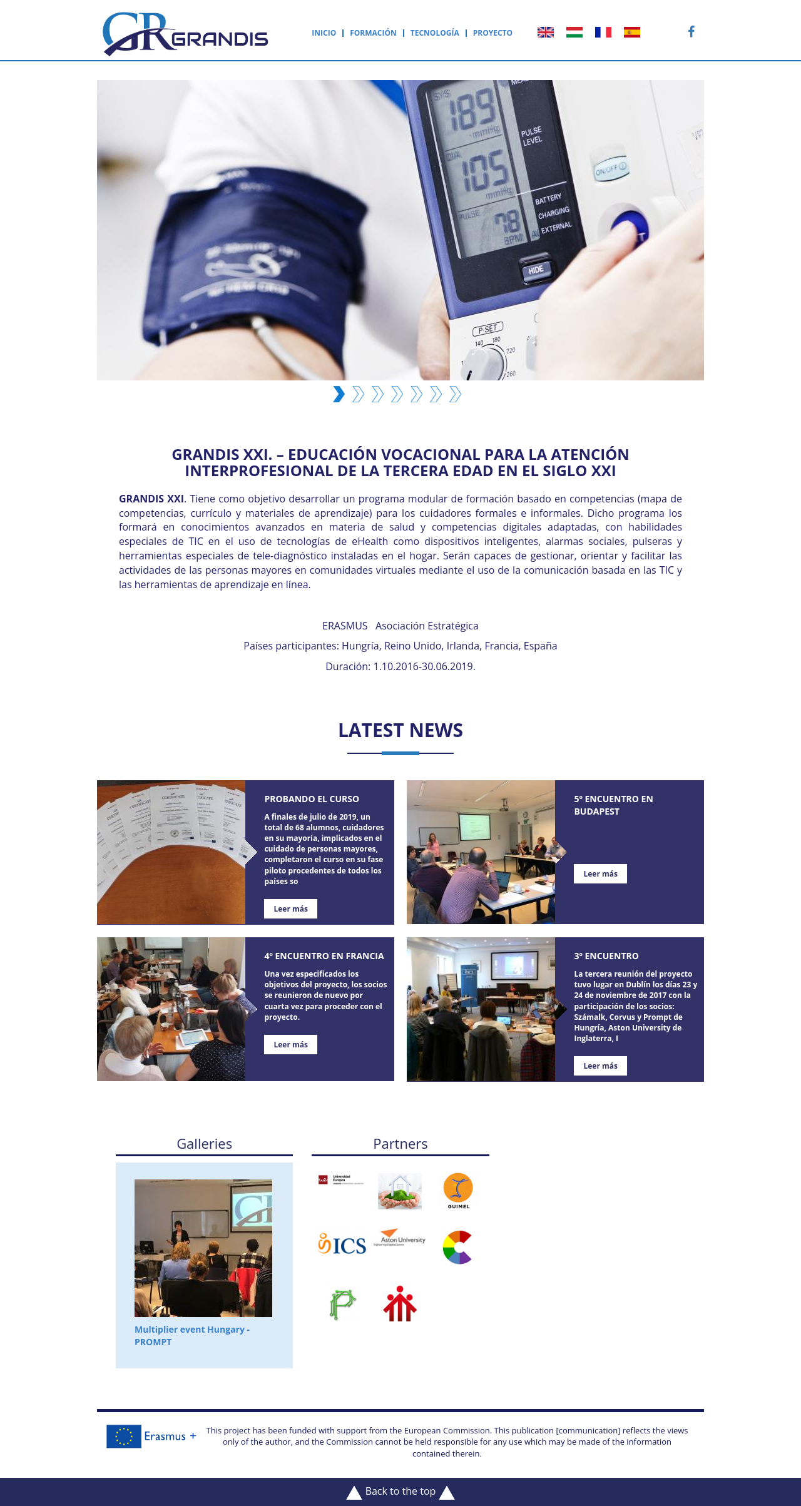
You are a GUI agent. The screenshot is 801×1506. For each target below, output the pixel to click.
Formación (373, 33)
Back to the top (400, 1491)
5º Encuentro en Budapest (613, 805)
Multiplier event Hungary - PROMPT (203, 1263)
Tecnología (435, 33)
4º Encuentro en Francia (324, 956)
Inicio (324, 33)
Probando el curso (311, 799)
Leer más (290, 908)
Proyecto (493, 33)
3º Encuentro (606, 956)
